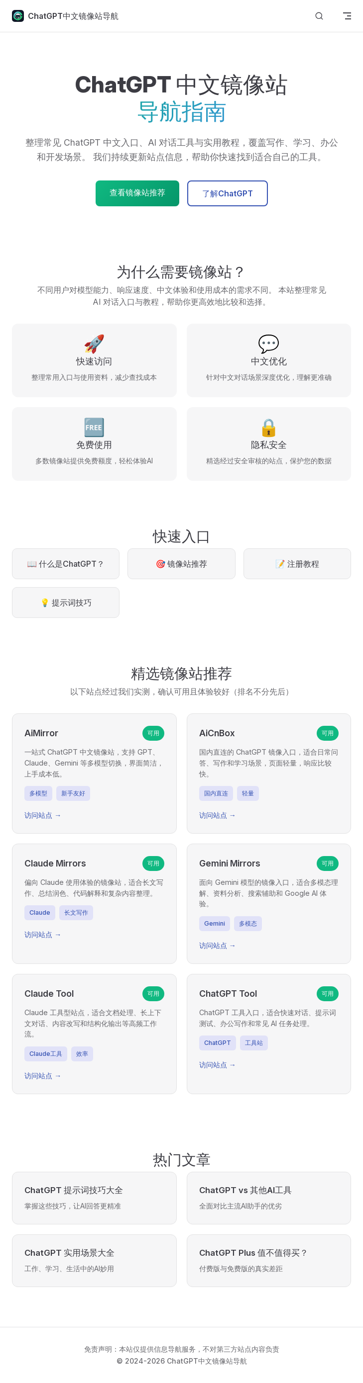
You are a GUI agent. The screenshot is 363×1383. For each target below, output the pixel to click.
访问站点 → (42, 815)
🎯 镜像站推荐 (182, 564)
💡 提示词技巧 (66, 602)
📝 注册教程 (297, 564)
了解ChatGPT (227, 193)
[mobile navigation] (347, 16)
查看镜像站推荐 (137, 192)
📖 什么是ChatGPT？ (66, 564)
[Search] (319, 16)
